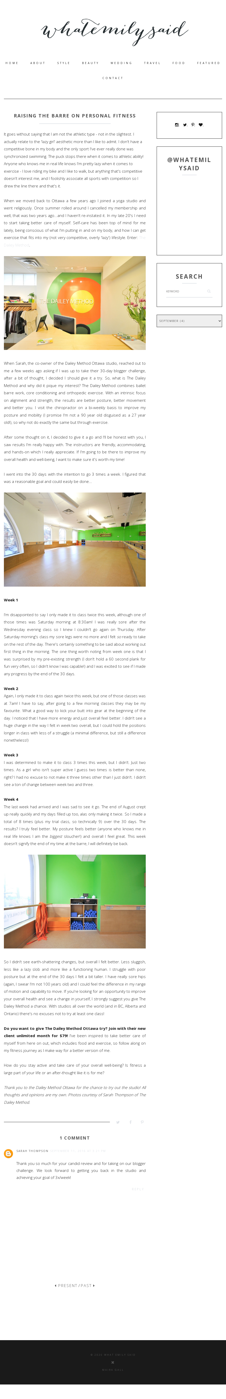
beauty (90, 63)
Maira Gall (113, 1370)
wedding (122, 63)
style (64, 63)
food (179, 63)
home (12, 63)
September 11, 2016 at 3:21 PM (78, 1151)
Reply (138, 1189)
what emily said (120, 1354)
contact (113, 78)
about (38, 63)
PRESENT (66, 1285)
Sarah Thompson (32, 1151)
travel (152, 63)
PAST (88, 1285)
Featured (209, 63)
